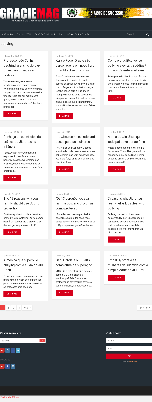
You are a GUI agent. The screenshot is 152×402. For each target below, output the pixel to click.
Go (42, 340)
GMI (61, 34)
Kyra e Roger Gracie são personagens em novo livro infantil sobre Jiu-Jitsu (75, 65)
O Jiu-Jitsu (24, 34)
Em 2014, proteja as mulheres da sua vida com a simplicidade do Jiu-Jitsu (128, 265)
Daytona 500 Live (9, 397)
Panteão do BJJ (45, 34)
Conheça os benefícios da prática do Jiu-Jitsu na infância (22, 141)
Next (27, 307)
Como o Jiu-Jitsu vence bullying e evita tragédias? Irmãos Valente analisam (127, 65)
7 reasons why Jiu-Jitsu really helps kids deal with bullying (126, 203)
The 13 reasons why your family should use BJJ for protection (22, 203)
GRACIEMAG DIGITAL (79, 34)
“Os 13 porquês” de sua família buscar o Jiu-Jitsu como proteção (74, 203)
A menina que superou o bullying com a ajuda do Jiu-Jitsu (23, 265)
